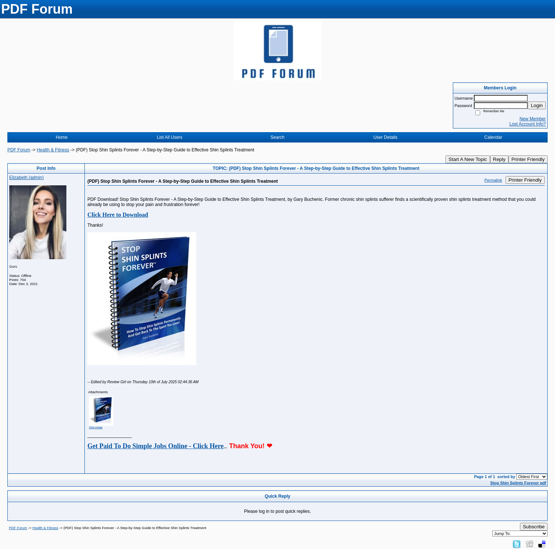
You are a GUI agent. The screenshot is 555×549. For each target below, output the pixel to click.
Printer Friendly (528, 159)
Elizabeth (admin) (26, 177)
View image (96, 427)
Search (277, 137)
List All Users (169, 137)
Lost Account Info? (527, 124)
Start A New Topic (467, 159)
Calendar (493, 137)
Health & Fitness (53, 149)
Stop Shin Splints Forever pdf (518, 483)
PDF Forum (18, 149)
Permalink (493, 180)
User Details (385, 137)
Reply (499, 159)
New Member (533, 118)
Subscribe (534, 526)
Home (61, 137)
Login (537, 105)
